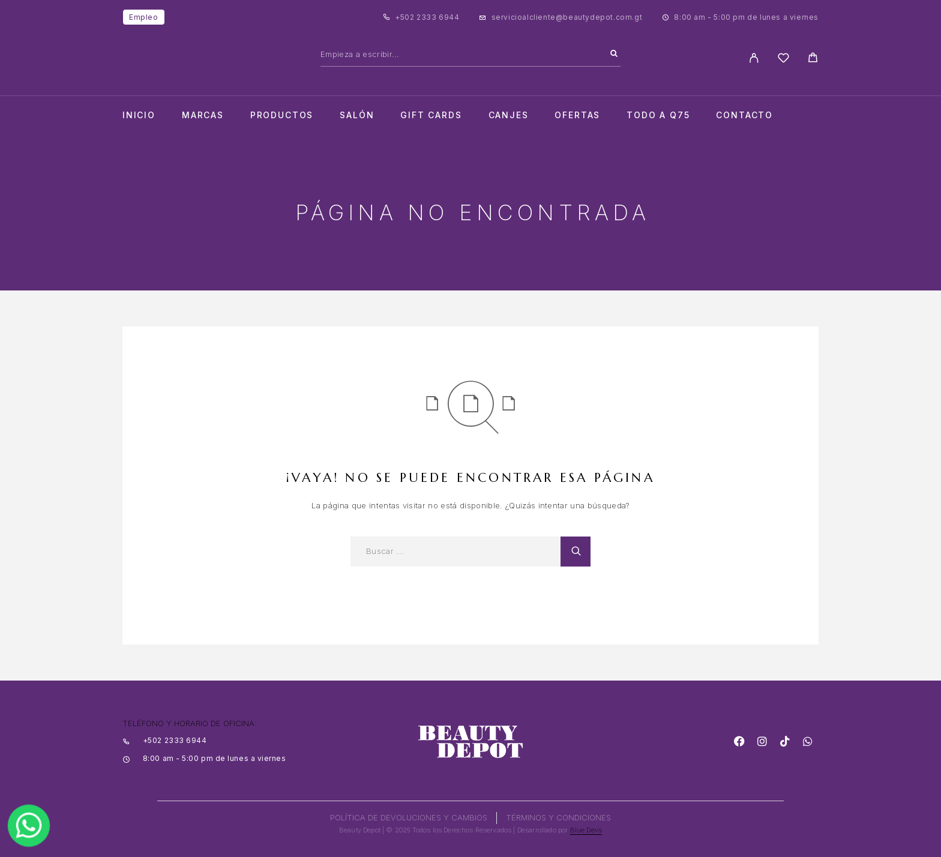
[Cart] (813, 59)
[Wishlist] (783, 60)
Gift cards (430, 115)
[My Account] (754, 58)
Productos (281, 115)
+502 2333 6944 (427, 17)
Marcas (203, 115)
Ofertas (577, 115)
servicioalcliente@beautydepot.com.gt (567, 17)
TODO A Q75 (658, 115)
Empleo (143, 17)
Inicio (138, 115)
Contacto (744, 115)
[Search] (614, 54)
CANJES (509, 115)
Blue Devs (586, 830)
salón (357, 115)
